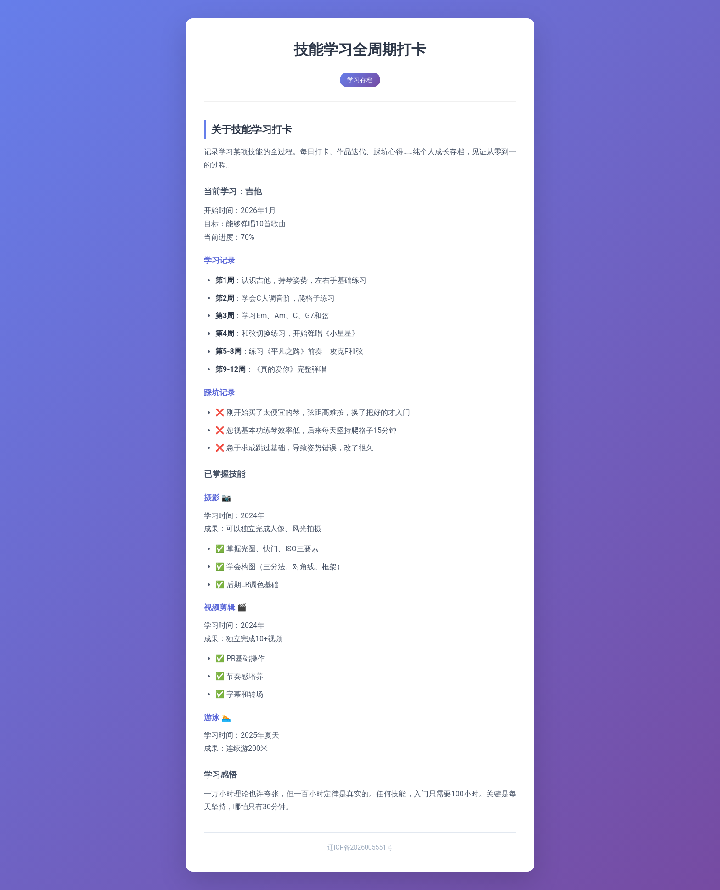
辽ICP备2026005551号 (360, 847)
